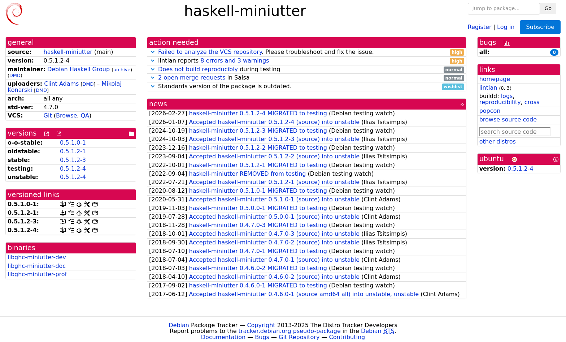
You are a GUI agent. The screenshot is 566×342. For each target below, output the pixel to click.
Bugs (262, 337)
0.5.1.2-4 (73, 168)
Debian (179, 325)
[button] (152, 51)
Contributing (347, 337)
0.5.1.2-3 (73, 160)
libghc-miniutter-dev (37, 257)
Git (48, 115)
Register (480, 26)
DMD (15, 75)
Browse (66, 115)
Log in (505, 26)
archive (121, 69)
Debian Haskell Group (78, 69)
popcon (490, 110)
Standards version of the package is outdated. (306, 87)
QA (84, 115)
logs (507, 96)
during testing (306, 70)
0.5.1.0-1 (73, 142)
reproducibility (500, 102)
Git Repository (299, 337)
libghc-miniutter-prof (37, 274)
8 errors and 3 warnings (234, 60)
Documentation (223, 337)
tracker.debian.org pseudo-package (290, 331)
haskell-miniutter (68, 51)
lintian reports (306, 61)
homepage (494, 79)
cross (531, 102)
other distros (497, 141)
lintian (488, 87)
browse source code (508, 119)
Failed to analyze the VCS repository (210, 51)
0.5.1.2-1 (73, 151)
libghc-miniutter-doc (37, 265)
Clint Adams (61, 83)
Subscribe (540, 26)
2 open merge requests (191, 77)
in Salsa (306, 78)
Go (548, 8)
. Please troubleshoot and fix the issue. (306, 52)
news (158, 104)
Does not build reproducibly (198, 69)
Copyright (261, 325)
